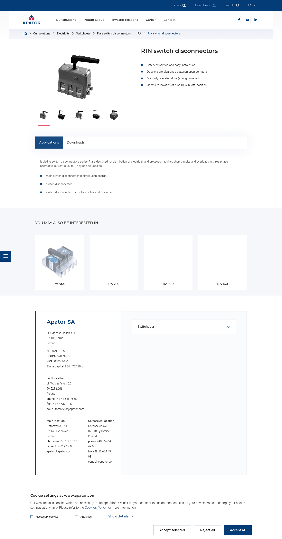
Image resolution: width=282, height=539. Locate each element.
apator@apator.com (59, 451)
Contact (169, 20)
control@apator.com (101, 461)
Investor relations (125, 20)
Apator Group (94, 20)
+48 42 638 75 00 (66, 399)
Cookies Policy (96, 507)
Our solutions (66, 20)
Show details (118, 516)
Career (151, 20)
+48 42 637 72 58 (62, 404)
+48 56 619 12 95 (62, 446)
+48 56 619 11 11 (66, 441)
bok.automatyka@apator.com (65, 409)
